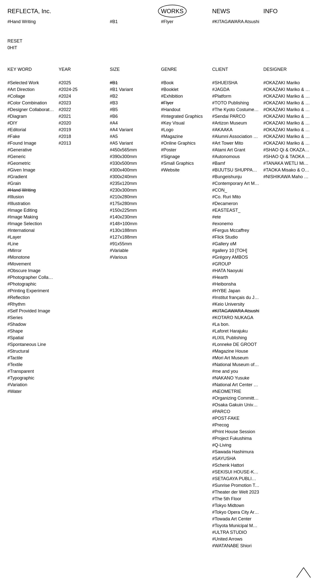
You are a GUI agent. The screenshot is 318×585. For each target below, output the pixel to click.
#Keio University (228, 304)
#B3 (114, 102)
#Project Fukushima (232, 438)
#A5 (114, 136)
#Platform (221, 96)
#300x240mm (123, 176)
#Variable (119, 250)
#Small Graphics (177, 163)
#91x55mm (121, 243)
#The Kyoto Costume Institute (235, 109)
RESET (14, 41)
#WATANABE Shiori (232, 545)
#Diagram (17, 116)
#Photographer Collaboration (31, 277)
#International (21, 230)
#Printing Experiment (28, 290)
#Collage (16, 96)
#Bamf (218, 163)
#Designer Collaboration (31, 109)
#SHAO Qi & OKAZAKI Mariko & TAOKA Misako (287, 149)
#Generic (16, 156)
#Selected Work (23, 82)
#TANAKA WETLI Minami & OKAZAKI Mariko (287, 163)
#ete (216, 216)
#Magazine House (230, 351)
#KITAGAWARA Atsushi (235, 310)
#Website (170, 169)
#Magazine (172, 136)
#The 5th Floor (226, 498)
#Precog (220, 424)
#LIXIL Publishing (229, 337)
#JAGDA (221, 89)
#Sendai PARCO (228, 116)
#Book (167, 82)
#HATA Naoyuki (227, 270)
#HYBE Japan (226, 290)
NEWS (221, 11)
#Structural (18, 351)
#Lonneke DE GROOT (234, 344)
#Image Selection (24, 223)
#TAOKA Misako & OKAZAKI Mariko (287, 169)
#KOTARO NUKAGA (232, 317)
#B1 (114, 82)
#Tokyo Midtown (228, 505)
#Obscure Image (23, 270)
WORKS (172, 11)
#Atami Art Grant (228, 149)
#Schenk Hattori (228, 465)
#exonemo (222, 223)
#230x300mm (123, 190)
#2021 (65, 116)
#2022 (65, 109)
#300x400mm (123, 169)
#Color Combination (27, 102)
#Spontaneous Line (26, 344)
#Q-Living (221, 445)
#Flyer (167, 102)
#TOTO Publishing (230, 102)
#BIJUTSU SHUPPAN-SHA (235, 169)
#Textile (15, 364)
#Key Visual (173, 123)
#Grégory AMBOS (230, 257)
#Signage (170, 156)
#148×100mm (123, 223)
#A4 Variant (121, 129)
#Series (15, 317)
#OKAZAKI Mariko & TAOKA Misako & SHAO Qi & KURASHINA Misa (287, 129)
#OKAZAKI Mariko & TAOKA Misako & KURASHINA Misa (287, 116)
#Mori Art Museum (230, 357)
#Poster (168, 149)
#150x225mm (123, 210)
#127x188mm (123, 237)
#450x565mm (123, 149)
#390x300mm (123, 156)
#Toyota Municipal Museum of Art (235, 525)
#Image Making (22, 216)
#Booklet (169, 89)
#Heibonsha (224, 284)
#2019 (65, 129)
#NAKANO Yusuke (230, 378)
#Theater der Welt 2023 (235, 492)
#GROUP (221, 263)
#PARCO (221, 411)
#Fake (13, 136)
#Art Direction (21, 89)
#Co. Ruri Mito (226, 196)
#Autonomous (226, 156)
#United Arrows (227, 539)
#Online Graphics (178, 143)
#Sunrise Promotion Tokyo (235, 485)
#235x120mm (123, 183)
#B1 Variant (121, 89)
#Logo (167, 129)
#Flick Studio (225, 237)
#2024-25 (68, 89)
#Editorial (16, 129)
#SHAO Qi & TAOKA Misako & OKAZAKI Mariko (287, 156)
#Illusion (15, 196)
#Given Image (21, 169)
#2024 (65, 96)
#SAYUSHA (224, 458)
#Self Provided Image (28, 310)
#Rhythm (16, 304)
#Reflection (18, 297)
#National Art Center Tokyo (235, 384)
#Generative (19, 149)
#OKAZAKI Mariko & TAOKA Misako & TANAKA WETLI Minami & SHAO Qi (287, 143)
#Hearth (220, 277)
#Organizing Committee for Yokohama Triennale (235, 398)
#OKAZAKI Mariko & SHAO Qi (287, 96)
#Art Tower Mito (227, 143)
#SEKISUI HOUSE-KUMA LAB (235, 471)
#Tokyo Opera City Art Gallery (235, 512)
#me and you (225, 371)
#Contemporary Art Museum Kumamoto (235, 183)
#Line (12, 243)
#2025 (65, 82)
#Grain (14, 183)
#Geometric (19, 163)
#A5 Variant (121, 143)
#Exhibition (172, 96)
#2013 (65, 143)
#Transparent (20, 371)
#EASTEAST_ (226, 210)
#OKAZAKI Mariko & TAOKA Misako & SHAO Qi (287, 123)
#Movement (19, 263)
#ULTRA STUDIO (229, 532)
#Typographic (20, 378)
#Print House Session (233, 431)
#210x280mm (123, 196)
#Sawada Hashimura (233, 451)
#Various (118, 257)
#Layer (14, 237)
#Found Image (21, 143)
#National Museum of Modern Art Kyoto (235, 364)
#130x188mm (123, 230)
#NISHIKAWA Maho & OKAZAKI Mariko (287, 176)
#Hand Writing (21, 190)
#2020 (65, 123)
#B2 (114, 96)
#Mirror (14, 250)
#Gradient (17, 176)
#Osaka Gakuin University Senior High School (235, 404)
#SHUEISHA (225, 82)
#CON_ (219, 190)
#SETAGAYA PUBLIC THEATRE (235, 478)
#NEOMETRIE (226, 391)
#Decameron (225, 203)
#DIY (12, 123)
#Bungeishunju (227, 176)
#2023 (65, 102)
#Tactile (15, 357)
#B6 (114, 116)
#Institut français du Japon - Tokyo (235, 297)
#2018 (65, 136)
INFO (270, 11)
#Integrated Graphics (182, 116)
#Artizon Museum (229, 123)
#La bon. (221, 324)
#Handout (170, 109)
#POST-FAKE (225, 418)
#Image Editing (22, 210)
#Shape (15, 331)
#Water (14, 391)
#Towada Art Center (231, 518)
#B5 (114, 109)
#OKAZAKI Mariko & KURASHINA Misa (287, 89)
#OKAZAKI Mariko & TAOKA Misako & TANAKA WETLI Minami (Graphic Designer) (287, 136)
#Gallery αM (224, 243)
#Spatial (15, 337)
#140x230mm (123, 216)
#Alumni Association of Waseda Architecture (235, 136)
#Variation (17, 384)
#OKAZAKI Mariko (281, 82)
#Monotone (18, 257)
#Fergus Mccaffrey (230, 230)
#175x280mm (123, 203)
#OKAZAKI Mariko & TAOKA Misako (287, 109)
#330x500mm (123, 163)
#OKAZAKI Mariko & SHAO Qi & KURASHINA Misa (287, 102)
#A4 (114, 123)
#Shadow (16, 324)
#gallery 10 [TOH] (229, 250)
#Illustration (18, 203)
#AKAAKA (222, 129)
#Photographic (21, 284)
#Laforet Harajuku (230, 331)
